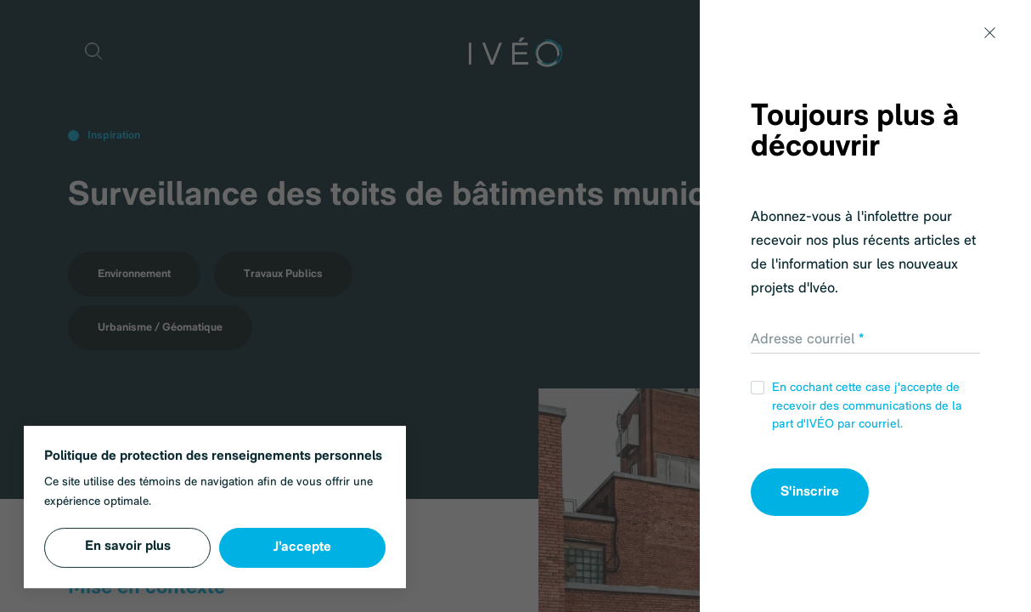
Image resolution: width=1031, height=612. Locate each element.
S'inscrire (809, 492)
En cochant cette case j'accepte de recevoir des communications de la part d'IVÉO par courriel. (856, 406)
